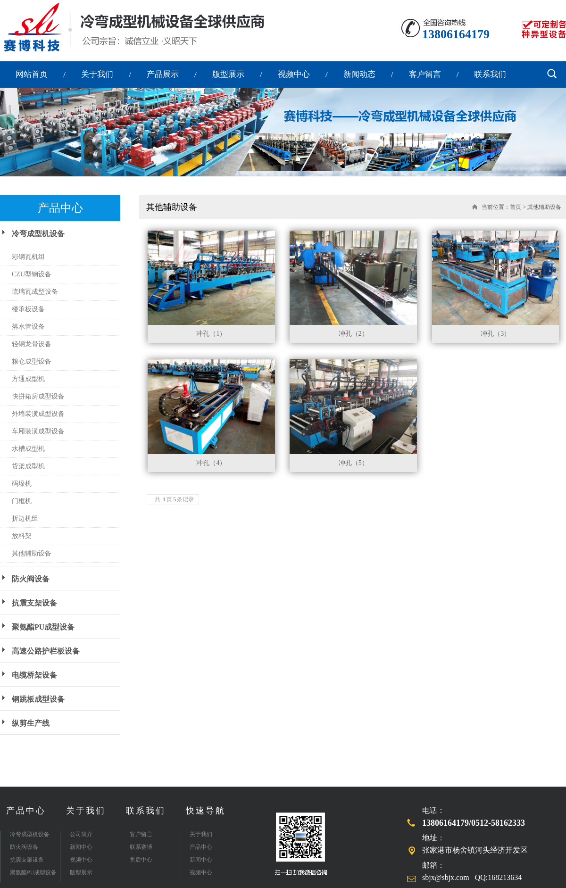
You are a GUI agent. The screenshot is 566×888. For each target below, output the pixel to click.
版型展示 (228, 74)
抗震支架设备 (34, 603)
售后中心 (141, 859)
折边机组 (25, 518)
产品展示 (163, 74)
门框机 (22, 501)
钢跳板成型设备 (38, 699)
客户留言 (425, 74)
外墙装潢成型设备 (38, 413)
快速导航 (205, 810)
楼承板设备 (28, 309)
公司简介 (81, 834)
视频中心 (294, 74)
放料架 (22, 535)
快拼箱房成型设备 (38, 396)
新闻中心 (81, 847)
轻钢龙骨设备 (31, 344)
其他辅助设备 (31, 553)
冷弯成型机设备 (38, 234)
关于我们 (97, 74)
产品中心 (26, 810)
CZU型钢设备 (31, 274)
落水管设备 (28, 326)
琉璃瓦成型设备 (35, 291)
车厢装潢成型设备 (38, 431)
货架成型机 (28, 466)
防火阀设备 (31, 579)
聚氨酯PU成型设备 (43, 627)
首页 (515, 207)
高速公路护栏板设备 (46, 651)
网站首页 (32, 74)
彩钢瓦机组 (28, 256)
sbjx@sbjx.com (445, 877)
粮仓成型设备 (31, 361)
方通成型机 (28, 378)
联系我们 (490, 74)
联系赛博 (141, 847)
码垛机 (22, 483)
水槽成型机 (28, 448)
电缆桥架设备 (34, 675)
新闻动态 (359, 74)
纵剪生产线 (31, 723)
